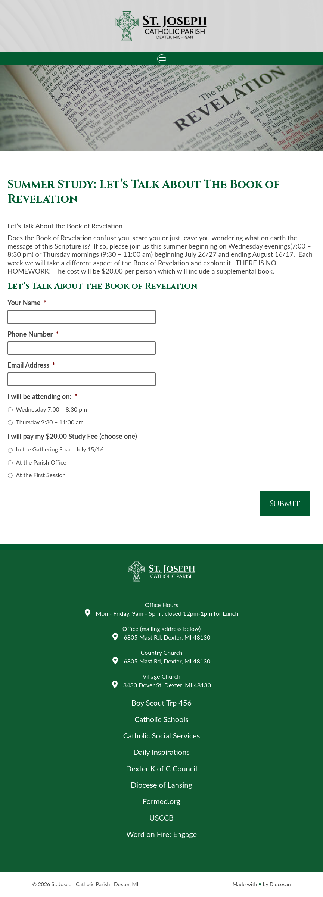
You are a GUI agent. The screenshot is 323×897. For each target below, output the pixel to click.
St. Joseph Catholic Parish (81, 884)
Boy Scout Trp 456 (161, 702)
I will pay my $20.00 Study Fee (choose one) (72, 436)
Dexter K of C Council (161, 768)
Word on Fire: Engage (161, 833)
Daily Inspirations (161, 751)
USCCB (161, 817)
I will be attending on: (42, 396)
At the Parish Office (41, 462)
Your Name (26, 303)
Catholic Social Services (161, 735)
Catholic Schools (161, 719)
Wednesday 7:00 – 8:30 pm (51, 409)
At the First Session (41, 474)
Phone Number (33, 334)
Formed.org (161, 801)
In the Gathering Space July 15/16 (60, 449)
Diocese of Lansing (161, 784)
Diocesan (280, 884)
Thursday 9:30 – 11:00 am (50, 421)
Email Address (31, 365)
